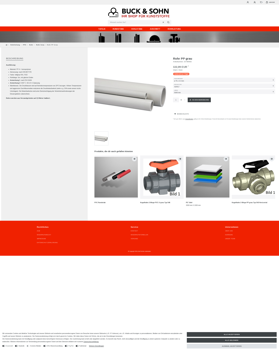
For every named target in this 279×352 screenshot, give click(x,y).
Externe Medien (35, 346)
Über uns (229, 205)
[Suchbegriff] (136, 22)
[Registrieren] (255, 2)
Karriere (229, 209)
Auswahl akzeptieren (232, 346)
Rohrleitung (174, 29)
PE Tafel (189, 177)
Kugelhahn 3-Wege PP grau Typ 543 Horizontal (249, 177)
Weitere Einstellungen (96, 346)
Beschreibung (14, 58)
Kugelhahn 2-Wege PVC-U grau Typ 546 (155, 177)
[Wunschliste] (261, 2)
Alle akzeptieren (232, 334)
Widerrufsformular (139, 209)
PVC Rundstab (100, 177)
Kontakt (134, 205)
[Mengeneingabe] (176, 100)
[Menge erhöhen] (181, 100)
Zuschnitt (155, 29)
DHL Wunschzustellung (55, 346)
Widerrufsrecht (44, 209)
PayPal (70, 346)
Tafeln (101, 29)
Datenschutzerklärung (47, 217)
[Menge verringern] (185, 100)
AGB (38, 205)
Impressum (41, 213)
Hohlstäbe (136, 29)
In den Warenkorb (199, 100)
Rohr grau (40, 45)
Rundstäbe (118, 29)
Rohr (31, 45)
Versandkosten (189, 119)
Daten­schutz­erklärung (91, 341)
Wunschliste (181, 114)
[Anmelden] (248, 2)
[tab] (14, 58)
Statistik (21, 346)
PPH (24, 45)
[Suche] (168, 22)
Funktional (82, 346)
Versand (134, 213)
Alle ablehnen (231, 340)
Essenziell (9, 346)
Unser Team (230, 213)
